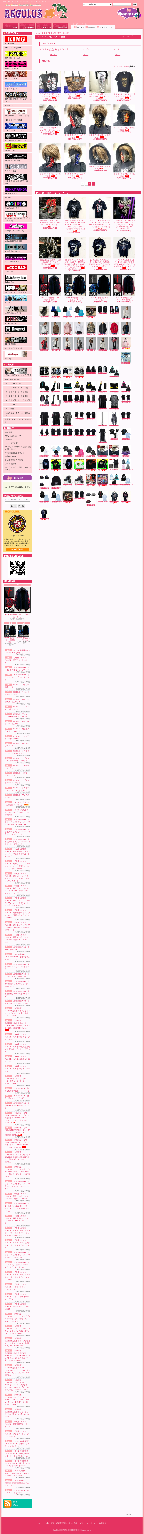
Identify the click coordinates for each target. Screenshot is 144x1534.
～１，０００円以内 (13, 383)
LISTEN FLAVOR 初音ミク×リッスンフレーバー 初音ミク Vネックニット (17, 831)
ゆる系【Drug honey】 (16, 248)
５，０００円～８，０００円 (16, 396)
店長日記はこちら (17, 549)
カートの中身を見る (17, 478)
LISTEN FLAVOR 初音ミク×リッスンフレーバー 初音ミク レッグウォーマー (17, 841)
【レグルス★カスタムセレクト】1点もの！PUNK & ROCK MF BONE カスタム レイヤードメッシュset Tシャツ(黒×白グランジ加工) (75, 214)
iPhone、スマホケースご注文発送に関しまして (18, 448)
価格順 (126, 66)
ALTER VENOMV (16, 258)
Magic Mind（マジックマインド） (18, 113)
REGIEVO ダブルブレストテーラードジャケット (56, 344)
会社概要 (8, 432)
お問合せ (60, 26)
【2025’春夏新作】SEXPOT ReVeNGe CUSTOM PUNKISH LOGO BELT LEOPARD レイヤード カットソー (68, 419)
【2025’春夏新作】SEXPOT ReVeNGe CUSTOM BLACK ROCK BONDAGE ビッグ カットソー (126, 416)
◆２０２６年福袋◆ (13, 48)
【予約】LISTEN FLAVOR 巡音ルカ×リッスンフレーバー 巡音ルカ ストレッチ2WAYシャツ (44, 400)
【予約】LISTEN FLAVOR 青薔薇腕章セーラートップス (17, 1424)
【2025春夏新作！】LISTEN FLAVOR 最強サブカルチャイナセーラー (17, 956)
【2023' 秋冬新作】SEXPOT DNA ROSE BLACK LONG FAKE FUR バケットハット (44, 481)
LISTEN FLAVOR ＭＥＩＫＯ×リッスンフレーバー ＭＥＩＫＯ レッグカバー (17, 1264)
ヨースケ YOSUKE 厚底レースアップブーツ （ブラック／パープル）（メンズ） (79, 480)
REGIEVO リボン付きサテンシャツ (44, 328)
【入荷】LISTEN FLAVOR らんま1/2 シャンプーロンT (17, 1068)
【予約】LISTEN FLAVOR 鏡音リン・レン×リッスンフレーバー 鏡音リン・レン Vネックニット (91, 387)
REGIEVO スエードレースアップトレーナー (68, 328)
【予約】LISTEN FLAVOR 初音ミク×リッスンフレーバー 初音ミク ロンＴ (17, 1196)
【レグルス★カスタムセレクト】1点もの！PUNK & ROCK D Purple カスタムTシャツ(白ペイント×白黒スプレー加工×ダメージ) (75, 253)
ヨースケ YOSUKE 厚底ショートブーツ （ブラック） (44, 312)
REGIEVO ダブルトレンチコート (79, 344)
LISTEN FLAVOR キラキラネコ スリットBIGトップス (17, 966)
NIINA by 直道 (16, 168)
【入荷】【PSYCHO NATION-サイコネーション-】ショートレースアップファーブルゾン (68, 372)
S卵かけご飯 (16, 147)
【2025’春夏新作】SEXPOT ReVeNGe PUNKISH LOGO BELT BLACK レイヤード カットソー (44, 419)
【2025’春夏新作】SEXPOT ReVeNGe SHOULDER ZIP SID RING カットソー (56, 432)
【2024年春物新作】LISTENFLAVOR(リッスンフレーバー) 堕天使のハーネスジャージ (116, 480)
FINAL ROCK (16, 341)
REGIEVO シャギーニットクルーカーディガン (102, 344)
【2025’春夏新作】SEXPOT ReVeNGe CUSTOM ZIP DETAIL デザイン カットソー (91, 416)
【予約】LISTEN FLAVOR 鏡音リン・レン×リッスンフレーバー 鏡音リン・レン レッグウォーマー (102, 387)
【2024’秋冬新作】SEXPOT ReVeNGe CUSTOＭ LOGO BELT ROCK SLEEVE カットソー (102, 310)
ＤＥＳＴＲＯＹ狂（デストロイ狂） (17, 179)
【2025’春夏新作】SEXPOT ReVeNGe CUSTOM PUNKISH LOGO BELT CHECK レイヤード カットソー (56, 419)
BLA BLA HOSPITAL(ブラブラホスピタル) (18, 216)
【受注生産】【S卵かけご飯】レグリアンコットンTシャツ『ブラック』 (91, 465)
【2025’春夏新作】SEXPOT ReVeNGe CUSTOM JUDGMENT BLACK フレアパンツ (91, 399)
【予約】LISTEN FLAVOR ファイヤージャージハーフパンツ (17, 1433)
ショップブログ (43, 26)
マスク (85, 55)
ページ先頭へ (129, 1514)
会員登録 (91, 27)
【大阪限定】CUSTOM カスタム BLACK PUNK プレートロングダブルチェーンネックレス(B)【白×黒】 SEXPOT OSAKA (17, 1399)
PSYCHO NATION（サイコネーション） (18, 97)
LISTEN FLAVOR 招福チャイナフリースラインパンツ (17, 1105)
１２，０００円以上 (13, 404)
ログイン (80, 27)
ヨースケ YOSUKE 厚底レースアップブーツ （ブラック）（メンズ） (68, 480)
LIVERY (8, 198)
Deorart (16, 330)
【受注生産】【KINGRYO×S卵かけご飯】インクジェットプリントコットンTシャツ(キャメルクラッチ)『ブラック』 (57, 465)
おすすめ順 (118, 66)
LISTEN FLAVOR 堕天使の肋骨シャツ (114, 434)
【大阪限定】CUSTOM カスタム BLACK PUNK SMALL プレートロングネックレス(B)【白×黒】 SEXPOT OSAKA (17, 1370)
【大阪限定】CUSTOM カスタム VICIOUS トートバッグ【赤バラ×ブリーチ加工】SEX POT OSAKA (68, 497)
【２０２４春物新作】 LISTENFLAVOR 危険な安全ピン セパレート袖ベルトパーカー (17, 1453)
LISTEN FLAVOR (16, 65)
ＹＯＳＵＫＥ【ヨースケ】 (16, 127)
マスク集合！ (10, 409)
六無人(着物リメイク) (16, 310)
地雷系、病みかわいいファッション (18, 420)
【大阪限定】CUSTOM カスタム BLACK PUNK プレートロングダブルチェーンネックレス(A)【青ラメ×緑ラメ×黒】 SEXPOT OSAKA (17, 1385)
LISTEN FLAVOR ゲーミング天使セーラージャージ (68, 312)
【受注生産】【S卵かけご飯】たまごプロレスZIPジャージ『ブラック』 (102, 465)
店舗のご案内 (10, 456)
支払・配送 (49, 1523)
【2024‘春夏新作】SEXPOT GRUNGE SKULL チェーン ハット (17, 1482)
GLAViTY (16, 299)
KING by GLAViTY (16, 320)
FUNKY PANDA (16, 190)
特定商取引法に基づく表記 (66, 1523)
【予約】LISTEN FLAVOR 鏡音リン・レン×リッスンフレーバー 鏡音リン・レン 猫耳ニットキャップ (114, 387)
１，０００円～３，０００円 (16, 388)
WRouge (16, 355)
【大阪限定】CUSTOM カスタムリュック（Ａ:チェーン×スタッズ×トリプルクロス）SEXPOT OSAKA (17, 1025)
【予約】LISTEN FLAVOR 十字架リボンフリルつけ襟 (17, 1306)
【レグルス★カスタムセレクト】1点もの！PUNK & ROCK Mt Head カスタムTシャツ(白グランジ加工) (114, 497)
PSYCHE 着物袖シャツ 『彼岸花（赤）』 (17, 602)
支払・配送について (27, 26)
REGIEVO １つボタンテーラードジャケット (44, 344)
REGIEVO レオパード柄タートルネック (56, 328)
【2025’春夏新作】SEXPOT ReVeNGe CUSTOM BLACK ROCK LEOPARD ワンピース (114, 419)
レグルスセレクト (16, 86)
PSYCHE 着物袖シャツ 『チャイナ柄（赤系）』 (124, 287)
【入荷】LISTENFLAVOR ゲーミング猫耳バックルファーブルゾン (128, 464)
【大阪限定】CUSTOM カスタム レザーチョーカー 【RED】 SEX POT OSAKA (102, 451)
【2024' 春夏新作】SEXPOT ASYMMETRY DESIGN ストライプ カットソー (17, 1473)
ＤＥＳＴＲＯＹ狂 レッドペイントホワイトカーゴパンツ (100, 85)
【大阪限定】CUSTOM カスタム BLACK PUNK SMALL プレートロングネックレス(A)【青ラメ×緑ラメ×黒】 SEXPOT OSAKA (17, 1355)
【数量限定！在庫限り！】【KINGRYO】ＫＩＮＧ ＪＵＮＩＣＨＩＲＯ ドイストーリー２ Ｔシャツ (91, 480)
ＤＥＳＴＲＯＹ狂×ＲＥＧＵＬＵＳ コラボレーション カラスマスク (50, 118)
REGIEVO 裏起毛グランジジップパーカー (102, 328)
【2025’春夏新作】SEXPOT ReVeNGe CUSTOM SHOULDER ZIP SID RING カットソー (68, 432)
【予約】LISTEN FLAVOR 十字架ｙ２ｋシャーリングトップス (17, 1286)
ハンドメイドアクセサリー (15, 348)
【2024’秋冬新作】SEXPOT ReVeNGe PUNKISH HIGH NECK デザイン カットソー (68, 399)
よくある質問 (10, 464)
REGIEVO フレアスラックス (114, 344)
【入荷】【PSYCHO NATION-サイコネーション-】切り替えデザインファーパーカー (56, 372)
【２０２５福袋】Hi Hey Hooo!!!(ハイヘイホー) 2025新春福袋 (17, 812)
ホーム (10, 26)
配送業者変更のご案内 (14, 460)
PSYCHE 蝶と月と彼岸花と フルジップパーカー (68, 464)
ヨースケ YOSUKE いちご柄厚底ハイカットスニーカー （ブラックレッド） (50, 212)
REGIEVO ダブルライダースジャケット (91, 344)
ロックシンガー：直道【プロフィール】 (18, 468)
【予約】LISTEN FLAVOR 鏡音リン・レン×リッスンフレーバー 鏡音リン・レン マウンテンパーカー (79, 387)
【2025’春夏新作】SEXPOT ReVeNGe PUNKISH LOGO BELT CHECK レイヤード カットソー (102, 402)
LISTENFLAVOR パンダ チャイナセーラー (104, 497)
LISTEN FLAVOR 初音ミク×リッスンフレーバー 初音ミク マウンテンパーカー (17, 822)
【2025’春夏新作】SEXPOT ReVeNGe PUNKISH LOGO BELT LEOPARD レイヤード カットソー (114, 402)
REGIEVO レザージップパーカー (126, 328)
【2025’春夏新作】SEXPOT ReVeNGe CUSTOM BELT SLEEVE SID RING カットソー (91, 432)
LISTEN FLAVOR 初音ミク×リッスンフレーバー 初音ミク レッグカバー (17, 1255)
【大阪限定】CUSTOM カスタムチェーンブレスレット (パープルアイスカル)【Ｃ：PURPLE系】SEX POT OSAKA (124, 213)
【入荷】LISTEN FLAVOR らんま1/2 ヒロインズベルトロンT (17, 1059)
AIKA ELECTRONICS (16, 238)
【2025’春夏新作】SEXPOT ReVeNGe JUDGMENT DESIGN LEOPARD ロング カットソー (102, 435)
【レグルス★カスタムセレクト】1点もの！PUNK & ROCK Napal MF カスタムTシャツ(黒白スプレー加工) (100, 213)
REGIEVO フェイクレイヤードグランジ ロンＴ (79, 328)
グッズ (117, 55)
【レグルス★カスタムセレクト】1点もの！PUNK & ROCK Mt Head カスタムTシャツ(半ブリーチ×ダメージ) (124, 253)
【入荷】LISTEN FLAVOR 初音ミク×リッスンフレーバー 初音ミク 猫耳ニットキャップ (68, 387)
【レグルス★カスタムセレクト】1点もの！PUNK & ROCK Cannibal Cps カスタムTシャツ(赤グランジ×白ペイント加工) (126, 497)
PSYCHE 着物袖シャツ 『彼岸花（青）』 (10, 634)
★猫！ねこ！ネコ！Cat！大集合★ (17, 414)
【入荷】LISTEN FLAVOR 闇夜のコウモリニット (17, 660)
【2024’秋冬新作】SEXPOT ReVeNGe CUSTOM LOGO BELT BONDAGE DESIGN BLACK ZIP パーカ (102, 370)
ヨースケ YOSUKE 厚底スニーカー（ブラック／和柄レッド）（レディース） (91, 312)
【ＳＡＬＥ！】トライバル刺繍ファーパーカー (126, 343)
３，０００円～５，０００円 (16, 392)
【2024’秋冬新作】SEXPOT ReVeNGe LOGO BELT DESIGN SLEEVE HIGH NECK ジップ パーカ (91, 370)
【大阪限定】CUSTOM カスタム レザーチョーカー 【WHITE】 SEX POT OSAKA (114, 451)
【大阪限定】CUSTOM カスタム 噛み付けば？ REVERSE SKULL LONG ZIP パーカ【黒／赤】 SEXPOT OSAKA (17, 1157)
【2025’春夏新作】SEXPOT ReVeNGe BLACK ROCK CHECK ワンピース (44, 432)
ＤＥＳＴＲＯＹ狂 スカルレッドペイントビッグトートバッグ (50, 85)
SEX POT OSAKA (16, 75)
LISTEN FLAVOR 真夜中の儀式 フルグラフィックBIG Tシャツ (17, 983)
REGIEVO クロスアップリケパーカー (114, 328)
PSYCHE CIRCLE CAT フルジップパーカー (44, 464)
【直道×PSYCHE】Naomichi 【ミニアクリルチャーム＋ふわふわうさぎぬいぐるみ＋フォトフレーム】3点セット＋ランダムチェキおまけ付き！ (102, 480)
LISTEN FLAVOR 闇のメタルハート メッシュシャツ (91, 451)
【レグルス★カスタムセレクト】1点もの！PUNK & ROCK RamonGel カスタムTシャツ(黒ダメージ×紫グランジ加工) (44, 514)
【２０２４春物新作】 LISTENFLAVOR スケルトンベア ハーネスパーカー (17, 1443)
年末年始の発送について (14, 453)
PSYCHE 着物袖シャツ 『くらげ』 (23, 633)
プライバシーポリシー (88, 1523)
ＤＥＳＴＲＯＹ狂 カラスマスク (75, 121)
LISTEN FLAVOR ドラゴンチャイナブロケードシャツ (17, 677)
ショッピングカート (129, 13)
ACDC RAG (16, 269)
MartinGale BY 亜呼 (16, 158)
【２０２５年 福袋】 (14, 120)
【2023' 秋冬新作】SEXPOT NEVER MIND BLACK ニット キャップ (56, 481)
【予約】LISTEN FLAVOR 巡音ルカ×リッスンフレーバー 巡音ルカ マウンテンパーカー (126, 387)
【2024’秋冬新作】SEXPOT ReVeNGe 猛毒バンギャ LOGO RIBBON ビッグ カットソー (114, 310)
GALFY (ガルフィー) (16, 205)
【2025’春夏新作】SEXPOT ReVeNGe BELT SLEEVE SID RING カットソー (79, 432)
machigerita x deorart (12, 379)
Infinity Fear (16, 279)
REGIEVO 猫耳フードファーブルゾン (91, 328)
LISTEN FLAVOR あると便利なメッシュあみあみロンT (17, 993)
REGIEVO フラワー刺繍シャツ (126, 313)
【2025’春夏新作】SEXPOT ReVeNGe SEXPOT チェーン (102, 419)
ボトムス (53, 55)
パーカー (117, 49)
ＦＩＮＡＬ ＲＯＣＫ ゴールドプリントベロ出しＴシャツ (124, 85)
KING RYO (16, 40)
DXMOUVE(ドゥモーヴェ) (16, 137)
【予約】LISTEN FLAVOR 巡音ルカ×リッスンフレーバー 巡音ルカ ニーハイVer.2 (56, 400)
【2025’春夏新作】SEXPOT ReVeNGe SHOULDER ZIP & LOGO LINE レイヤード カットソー (126, 399)
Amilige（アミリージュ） (16, 228)
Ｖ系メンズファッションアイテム (18, 372)
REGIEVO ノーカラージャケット (68, 344)
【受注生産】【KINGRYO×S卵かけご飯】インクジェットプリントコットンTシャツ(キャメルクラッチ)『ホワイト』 (80, 465)
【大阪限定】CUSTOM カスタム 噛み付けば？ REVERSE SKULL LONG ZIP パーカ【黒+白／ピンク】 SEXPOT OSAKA (17, 1172)
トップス (85, 49)
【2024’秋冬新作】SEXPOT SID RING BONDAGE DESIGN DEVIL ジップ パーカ (44, 371)
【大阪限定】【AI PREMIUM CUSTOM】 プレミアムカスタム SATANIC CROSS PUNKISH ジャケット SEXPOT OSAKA (17, 1118)
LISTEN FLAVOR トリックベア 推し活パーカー (56, 451)
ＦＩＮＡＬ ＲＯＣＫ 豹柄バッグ (75, 84)
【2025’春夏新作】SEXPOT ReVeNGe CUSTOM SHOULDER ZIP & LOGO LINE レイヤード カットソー (79, 416)
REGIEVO (9, 105)
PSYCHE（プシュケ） (16, 55)
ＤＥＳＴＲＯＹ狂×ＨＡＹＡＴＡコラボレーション (53, 50)
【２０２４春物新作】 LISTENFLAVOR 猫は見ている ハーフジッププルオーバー (17, 1463)
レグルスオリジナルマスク (16, 289)
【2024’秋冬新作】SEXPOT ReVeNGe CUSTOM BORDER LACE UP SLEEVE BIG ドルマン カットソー (79, 399)
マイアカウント (106, 27)
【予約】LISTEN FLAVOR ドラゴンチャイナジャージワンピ (17, 1296)
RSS (15, 1502)
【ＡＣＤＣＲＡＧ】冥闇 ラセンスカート (114, 464)
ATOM (15, 1505)
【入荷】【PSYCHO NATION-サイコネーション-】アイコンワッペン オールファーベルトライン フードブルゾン (79, 372)
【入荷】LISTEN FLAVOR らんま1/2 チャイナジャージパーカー (17, 1036)
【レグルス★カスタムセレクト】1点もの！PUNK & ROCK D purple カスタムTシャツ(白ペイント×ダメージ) (100, 253)
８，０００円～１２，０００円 (17, 400)
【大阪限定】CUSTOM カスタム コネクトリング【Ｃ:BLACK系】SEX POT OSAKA (50, 252)
